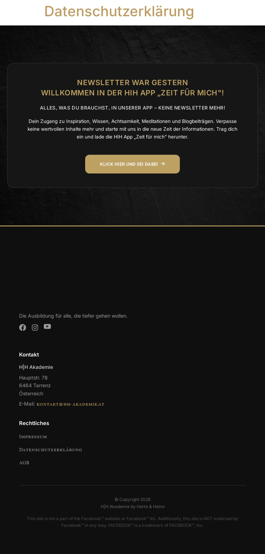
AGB (24, 463)
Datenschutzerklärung (50, 450)
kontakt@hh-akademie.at (70, 404)
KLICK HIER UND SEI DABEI (132, 164)
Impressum (33, 437)
